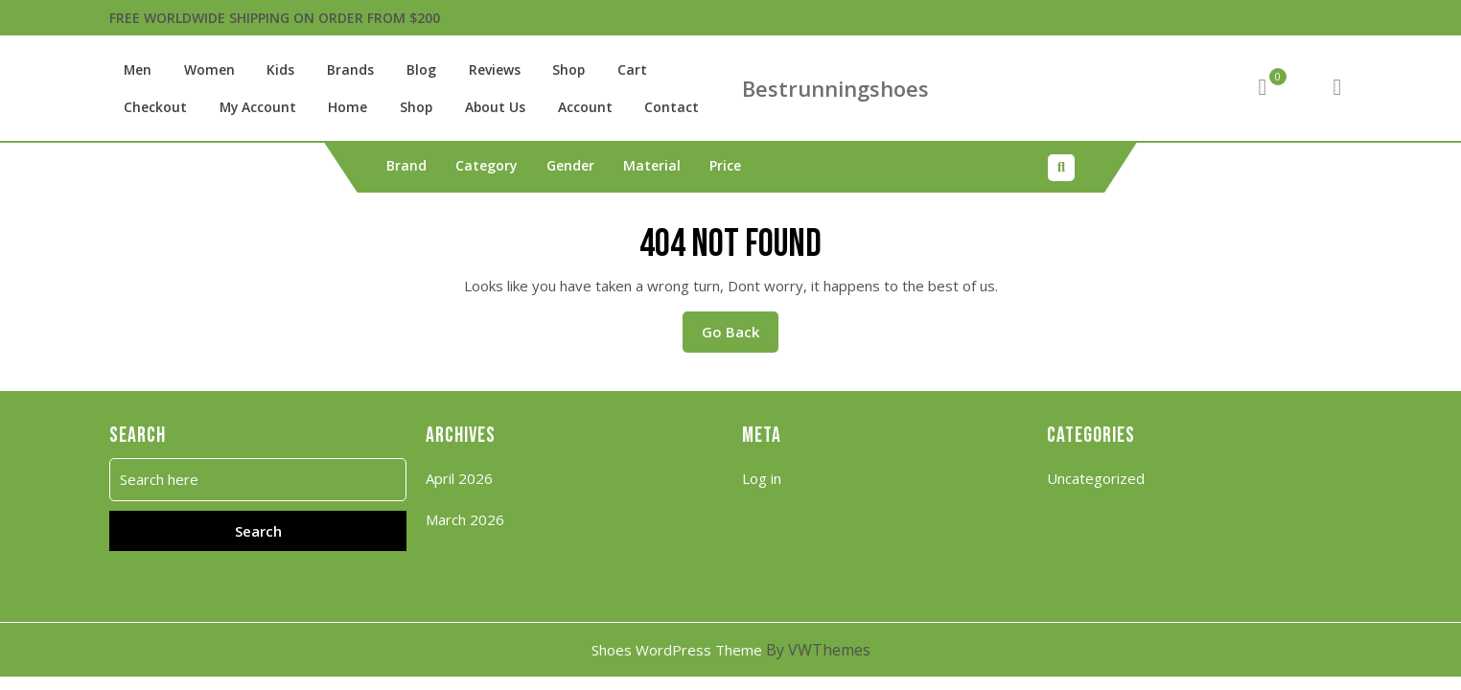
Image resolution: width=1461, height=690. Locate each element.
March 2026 (465, 518)
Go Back (740, 336)
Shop (541, 70)
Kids (270, 70)
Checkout (672, 70)
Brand (406, 164)
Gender (570, 164)
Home (242, 107)
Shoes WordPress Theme (676, 648)
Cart (601, 70)
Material (652, 164)
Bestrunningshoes (835, 88)
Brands (335, 70)
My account (158, 107)
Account (463, 107)
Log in (761, 477)
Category (486, 164)
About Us (380, 107)
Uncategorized (1096, 477)
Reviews (471, 70)
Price (725, 164)
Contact (542, 107)
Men (136, 70)
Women (203, 70)
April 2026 (459, 477)
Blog (401, 70)
